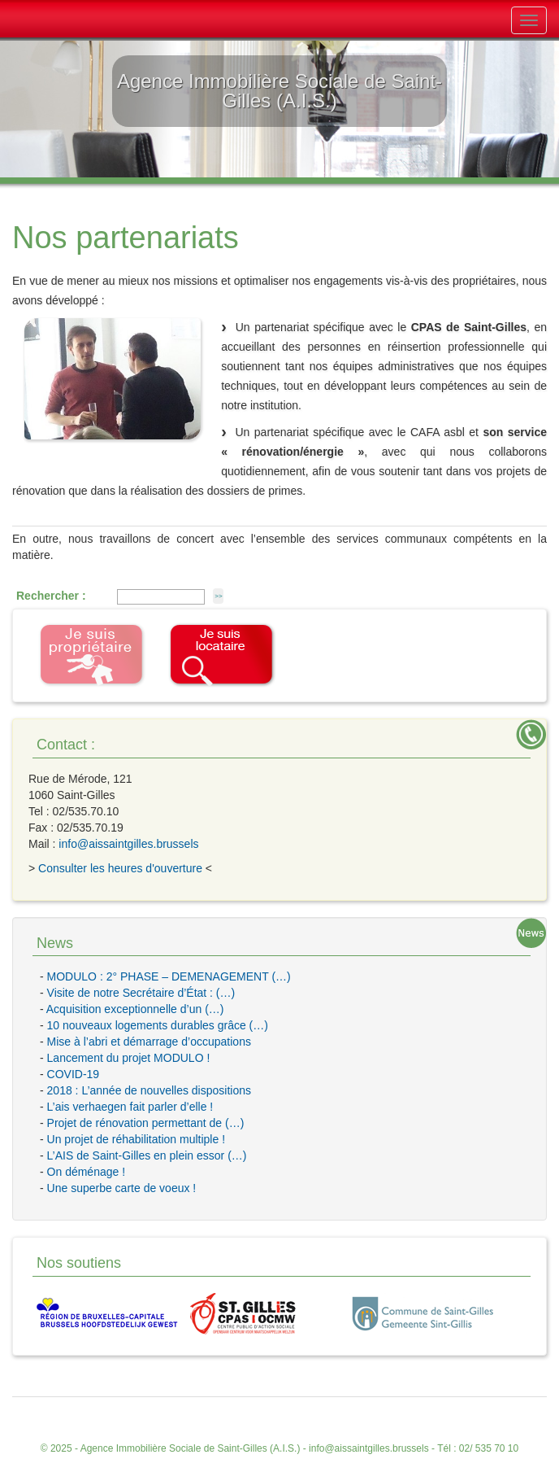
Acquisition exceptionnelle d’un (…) (135, 1009)
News (55, 943)
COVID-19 (73, 1074)
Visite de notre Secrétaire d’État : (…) (141, 992)
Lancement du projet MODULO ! (128, 1057)
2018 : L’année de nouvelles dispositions (149, 1090)
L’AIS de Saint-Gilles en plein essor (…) (147, 1155)
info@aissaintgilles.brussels (128, 843)
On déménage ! (86, 1171)
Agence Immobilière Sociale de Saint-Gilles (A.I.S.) (190, 1448)
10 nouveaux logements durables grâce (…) (157, 1025)
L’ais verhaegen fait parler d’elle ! (130, 1106)
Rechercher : (51, 595)
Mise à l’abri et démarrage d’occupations (149, 1041)
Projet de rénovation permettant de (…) (146, 1122)
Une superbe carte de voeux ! (122, 1188)
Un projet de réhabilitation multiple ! (136, 1139)
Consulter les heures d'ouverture (120, 868)
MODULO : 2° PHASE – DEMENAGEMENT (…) (169, 976)
